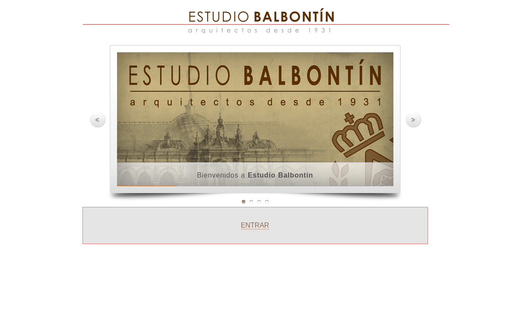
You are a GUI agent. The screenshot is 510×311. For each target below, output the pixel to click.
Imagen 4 (267, 201)
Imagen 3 (259, 201)
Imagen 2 (251, 201)
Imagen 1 (243, 201)
